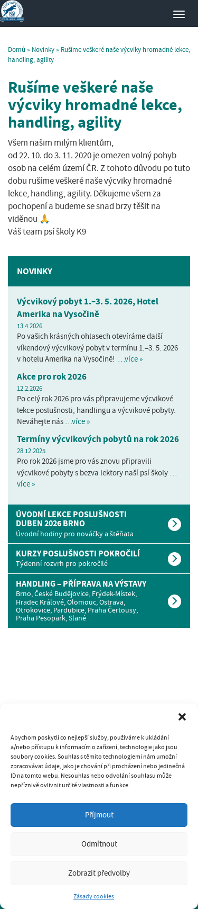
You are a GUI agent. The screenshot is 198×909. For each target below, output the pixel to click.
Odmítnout (99, 844)
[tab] (99, 524)
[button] (182, 717)
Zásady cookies (93, 896)
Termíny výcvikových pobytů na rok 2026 (98, 439)
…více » (130, 359)
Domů (16, 49)
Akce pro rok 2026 (52, 377)
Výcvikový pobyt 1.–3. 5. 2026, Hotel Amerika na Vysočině (87, 307)
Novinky (43, 49)
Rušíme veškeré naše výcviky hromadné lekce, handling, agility (95, 105)
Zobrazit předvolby (99, 873)
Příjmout (99, 814)
